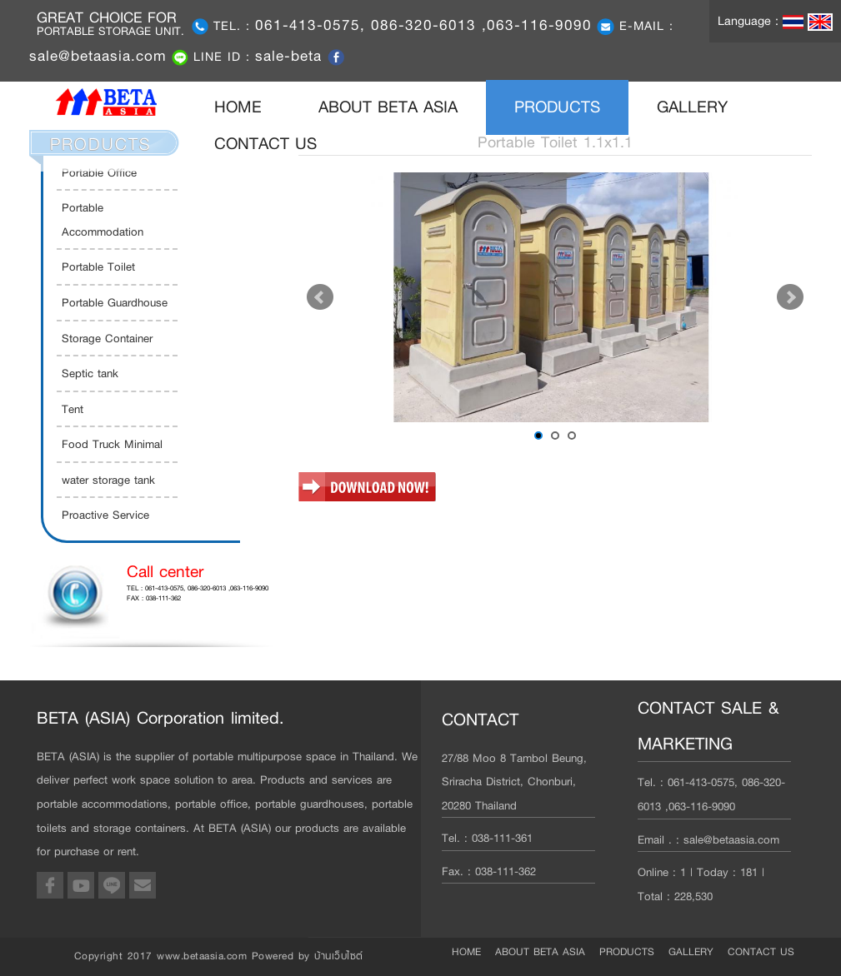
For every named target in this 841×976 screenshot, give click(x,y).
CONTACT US (265, 144)
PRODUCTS (557, 107)
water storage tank (108, 480)
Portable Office (99, 172)
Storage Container (107, 338)
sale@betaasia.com (98, 55)
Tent (72, 409)
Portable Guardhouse (115, 302)
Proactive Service (105, 514)
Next (790, 297)
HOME (252, 106)
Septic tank (90, 373)
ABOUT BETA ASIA (388, 107)
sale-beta (291, 55)
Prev (320, 297)
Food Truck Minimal (112, 444)
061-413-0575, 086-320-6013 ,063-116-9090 (423, 25)
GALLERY (692, 107)
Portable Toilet (98, 266)
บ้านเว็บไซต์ (338, 956)
